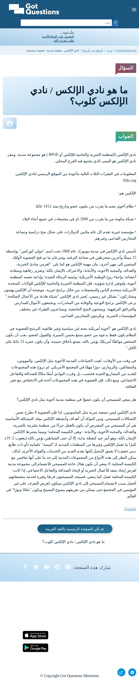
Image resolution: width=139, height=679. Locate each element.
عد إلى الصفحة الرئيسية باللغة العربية (75, 529)
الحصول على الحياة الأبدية (58, 36)
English (130, 509)
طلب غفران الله (64, 40)
